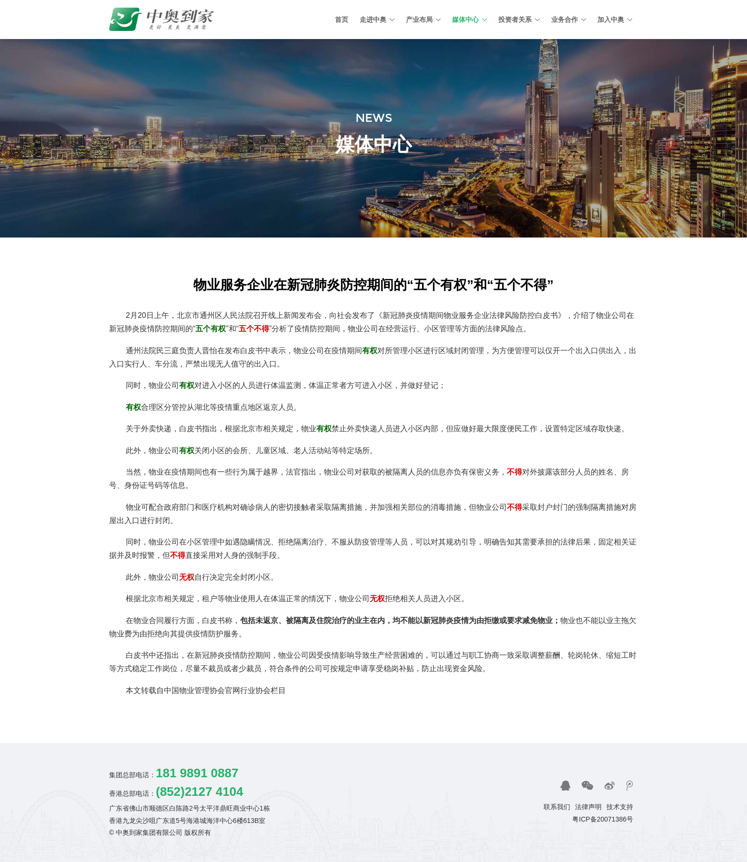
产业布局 (419, 19)
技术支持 (619, 807)
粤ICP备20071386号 (602, 819)
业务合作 (564, 19)
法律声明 (588, 807)
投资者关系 (515, 19)
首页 (341, 19)
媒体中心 (465, 19)
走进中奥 (373, 19)
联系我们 (557, 807)
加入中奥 (610, 19)
